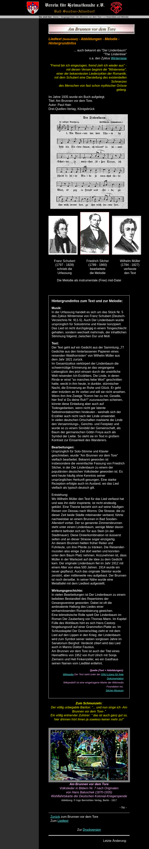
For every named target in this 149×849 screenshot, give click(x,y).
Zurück (55, 816)
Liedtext (62, 820)
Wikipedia (68, 674)
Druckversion (92, 829)
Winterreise (119, 58)
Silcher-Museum (115, 690)
